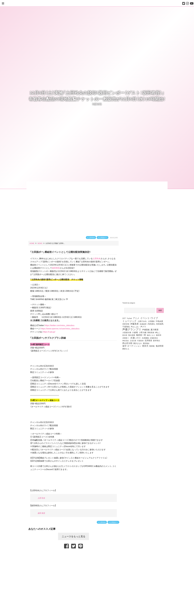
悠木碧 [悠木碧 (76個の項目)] (124, 335)
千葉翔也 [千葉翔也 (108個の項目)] (126, 326)
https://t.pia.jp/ (49, 331)
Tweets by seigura (128, 303)
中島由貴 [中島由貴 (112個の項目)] (159, 321)
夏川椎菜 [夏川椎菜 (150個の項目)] (154, 329)
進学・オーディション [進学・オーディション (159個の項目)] (131, 346)
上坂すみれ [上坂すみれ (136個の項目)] (142, 321)
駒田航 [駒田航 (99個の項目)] (152, 346)
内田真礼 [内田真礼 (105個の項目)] (151, 324)
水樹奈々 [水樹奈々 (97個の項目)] (125, 338)
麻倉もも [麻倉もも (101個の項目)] (125, 348)
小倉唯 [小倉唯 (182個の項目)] (135, 332)
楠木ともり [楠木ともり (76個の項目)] (151, 335)
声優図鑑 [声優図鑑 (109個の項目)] (146, 329)
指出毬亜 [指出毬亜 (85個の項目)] (131, 335)
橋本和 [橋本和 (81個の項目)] (158, 335)
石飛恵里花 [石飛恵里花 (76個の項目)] (154, 338)
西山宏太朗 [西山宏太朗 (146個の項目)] (127, 343)
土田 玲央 (41, 498)
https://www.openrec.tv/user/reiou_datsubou (60, 328)
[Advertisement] (73, 554)
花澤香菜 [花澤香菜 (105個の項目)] (148, 340)
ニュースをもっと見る (73, 536)
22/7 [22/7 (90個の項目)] (124, 318)
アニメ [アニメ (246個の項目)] (136, 318)
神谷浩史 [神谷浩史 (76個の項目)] (125, 340)
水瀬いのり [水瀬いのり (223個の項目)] (135, 337)
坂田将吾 (56, 267)
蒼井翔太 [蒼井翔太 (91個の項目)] (156, 340)
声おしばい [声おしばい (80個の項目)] (135, 326)
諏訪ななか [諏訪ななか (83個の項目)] (137, 343)
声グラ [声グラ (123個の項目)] (143, 326)
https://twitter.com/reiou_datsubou (59, 325)
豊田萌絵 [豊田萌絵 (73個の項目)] (146, 343)
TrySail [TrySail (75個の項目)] (129, 318)
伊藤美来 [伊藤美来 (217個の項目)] (134, 324)
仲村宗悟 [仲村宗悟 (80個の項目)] (125, 324)
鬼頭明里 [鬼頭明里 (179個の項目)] (160, 346)
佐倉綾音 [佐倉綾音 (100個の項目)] (143, 324)
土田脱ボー (103, 237)
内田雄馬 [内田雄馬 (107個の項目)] (159, 324)
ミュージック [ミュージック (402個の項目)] (129, 321)
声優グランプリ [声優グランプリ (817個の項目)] (131, 329)
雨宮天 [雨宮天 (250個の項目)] (145, 346)
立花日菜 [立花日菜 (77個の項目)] (133, 340)
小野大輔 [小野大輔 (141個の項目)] (142, 332)
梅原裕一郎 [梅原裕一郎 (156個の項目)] (141, 335)
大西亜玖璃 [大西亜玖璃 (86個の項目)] (126, 332)
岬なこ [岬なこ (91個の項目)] (157, 332)
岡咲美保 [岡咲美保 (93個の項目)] (150, 332)
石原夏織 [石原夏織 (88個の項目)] (145, 338)
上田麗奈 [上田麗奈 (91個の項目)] (151, 321)
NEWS (97, 104)
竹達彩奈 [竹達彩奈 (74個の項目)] (140, 340)
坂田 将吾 (41, 513)
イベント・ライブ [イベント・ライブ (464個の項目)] (149, 318)
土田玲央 (91, 237)
